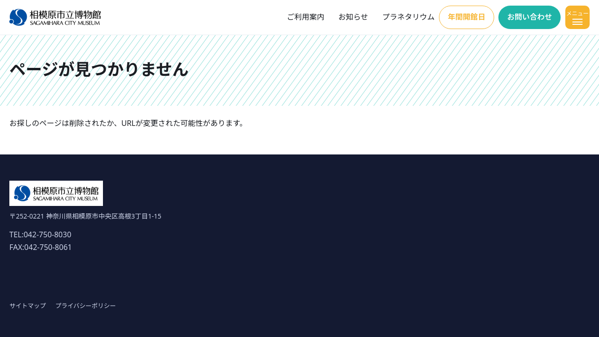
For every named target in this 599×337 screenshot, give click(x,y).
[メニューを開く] (577, 17)
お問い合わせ (529, 17)
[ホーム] (55, 17)
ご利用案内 (305, 17)
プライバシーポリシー (85, 305)
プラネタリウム (408, 17)
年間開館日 (466, 17)
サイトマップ (27, 305)
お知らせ (353, 17)
